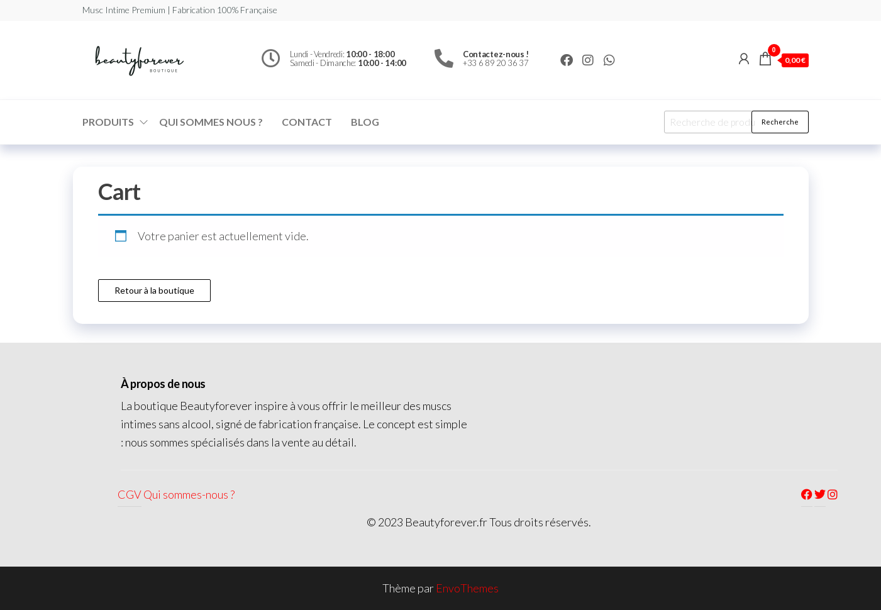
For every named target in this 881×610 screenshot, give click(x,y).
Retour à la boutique (154, 290)
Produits (108, 122)
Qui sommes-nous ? (189, 494)
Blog (365, 122)
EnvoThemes (467, 588)
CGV (129, 494)
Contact (307, 122)
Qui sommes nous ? (211, 122)
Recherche (780, 122)
